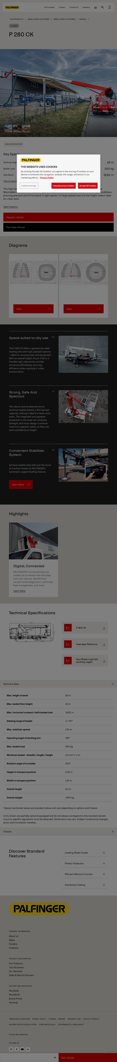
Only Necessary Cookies (63, 185)
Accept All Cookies (87, 185)
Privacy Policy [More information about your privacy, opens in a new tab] (47, 177)
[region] (58, 173)
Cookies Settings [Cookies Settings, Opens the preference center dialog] (28, 185)
